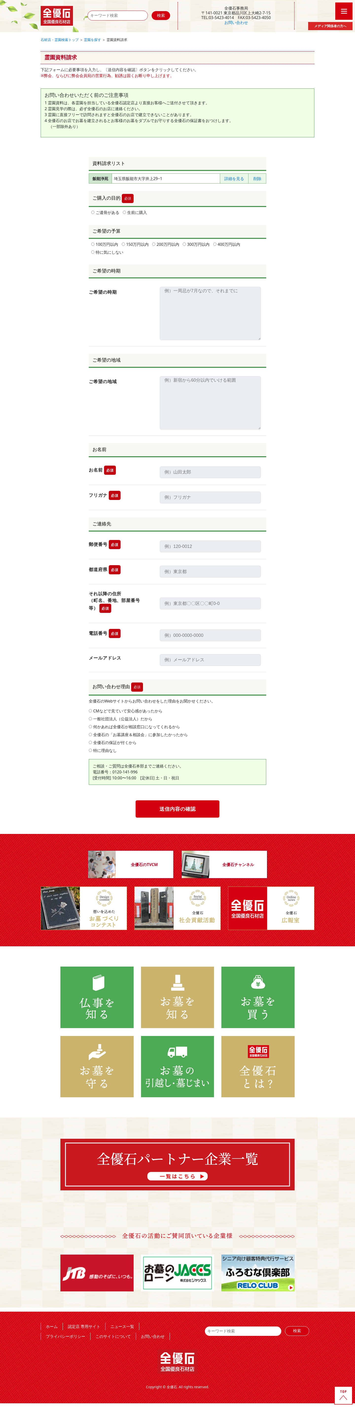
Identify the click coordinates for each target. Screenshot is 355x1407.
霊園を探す (92, 39)
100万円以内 (104, 244)
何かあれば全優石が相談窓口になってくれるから (134, 726)
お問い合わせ (236, 22)
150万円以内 (135, 244)
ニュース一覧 (122, 1326)
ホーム (52, 1326)
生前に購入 (135, 212)
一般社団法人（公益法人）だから (120, 719)
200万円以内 (165, 244)
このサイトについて (113, 1336)
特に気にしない (107, 252)
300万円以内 (196, 244)
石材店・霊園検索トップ (60, 39)
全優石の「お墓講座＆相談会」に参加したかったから (138, 734)
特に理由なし (103, 750)
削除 (257, 178)
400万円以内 (226, 244)
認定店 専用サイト (84, 1326)
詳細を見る (234, 178)
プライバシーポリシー (65, 1336)
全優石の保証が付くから (113, 742)
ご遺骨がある (105, 212)
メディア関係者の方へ (330, 26)
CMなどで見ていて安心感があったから (125, 711)
